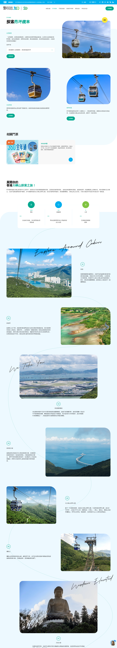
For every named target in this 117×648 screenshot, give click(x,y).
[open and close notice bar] (54, 2)
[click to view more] (71, 160)
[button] (41, 2)
